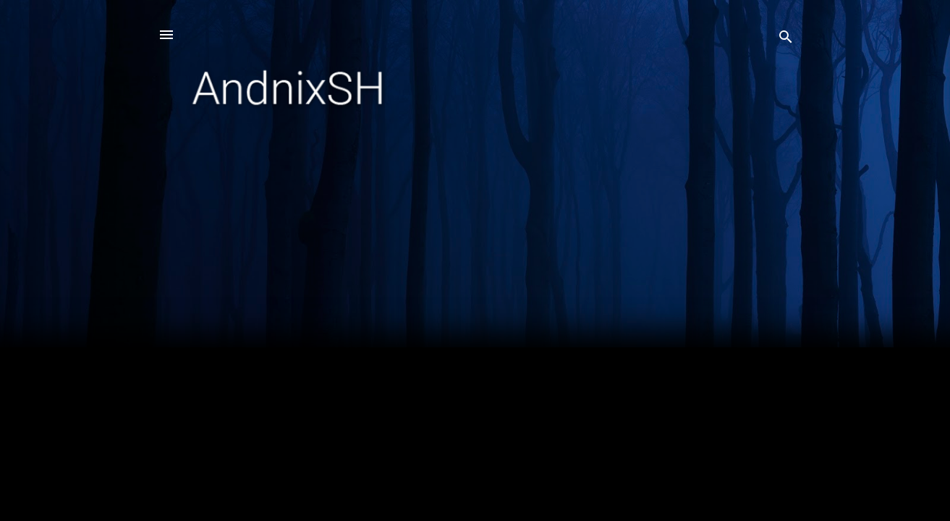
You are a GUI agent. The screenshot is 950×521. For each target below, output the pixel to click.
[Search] (785, 39)
